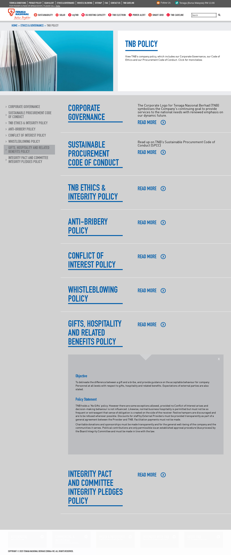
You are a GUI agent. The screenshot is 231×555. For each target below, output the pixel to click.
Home (14, 25)
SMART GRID (158, 14)
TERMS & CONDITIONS (17, 2)
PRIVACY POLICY (35, 2)
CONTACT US (115, 2)
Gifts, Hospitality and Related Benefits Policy (28, 149)
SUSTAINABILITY (45, 14)
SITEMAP (98, 2)
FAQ (106, 2)
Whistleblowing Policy (24, 141)
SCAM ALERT (49, 2)
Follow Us (166, 2)
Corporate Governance (24, 106)
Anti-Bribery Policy (21, 129)
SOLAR (62, 14)
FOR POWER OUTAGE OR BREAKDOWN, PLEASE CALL (34, 6)
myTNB (75, 14)
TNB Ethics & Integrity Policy (28, 123)
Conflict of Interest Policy (27, 135)
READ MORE (147, 122)
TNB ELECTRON (119, 14)
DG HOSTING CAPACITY (95, 14)
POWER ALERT (139, 14)
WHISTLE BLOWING (84, 2)
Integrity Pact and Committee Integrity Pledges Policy (28, 159)
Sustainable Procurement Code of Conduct (29, 114)
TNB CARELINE (128, 2)
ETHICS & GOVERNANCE (65, 2)
